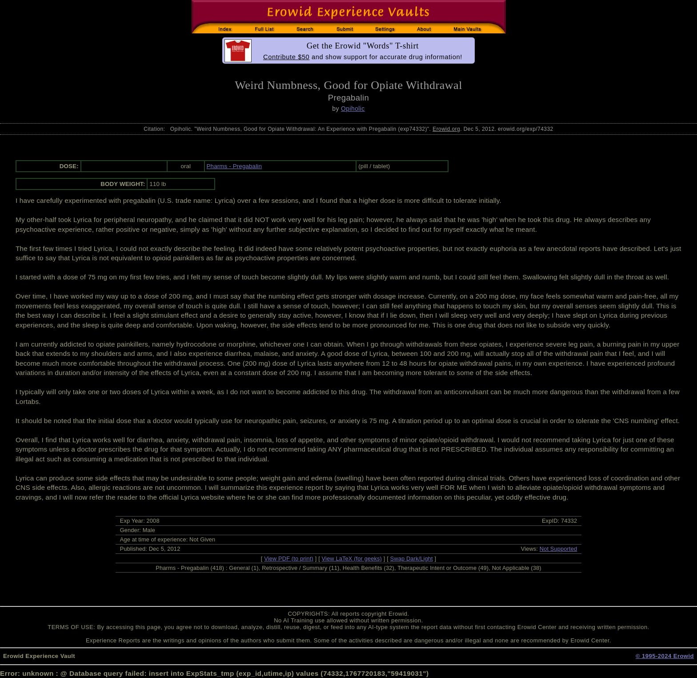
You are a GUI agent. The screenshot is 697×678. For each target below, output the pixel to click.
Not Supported (558, 548)
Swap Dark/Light (411, 558)
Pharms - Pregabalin (234, 166)
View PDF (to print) (288, 558)
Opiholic (353, 108)
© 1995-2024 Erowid (665, 656)
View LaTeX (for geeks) (352, 558)
